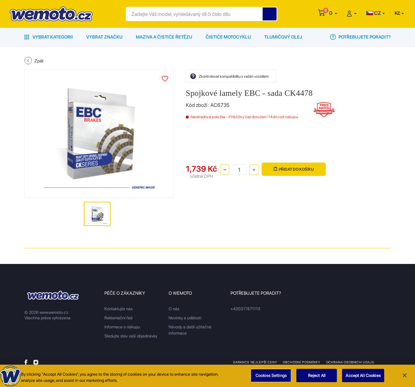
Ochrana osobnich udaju (350, 362)
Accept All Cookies (363, 377)
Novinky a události (185, 317)
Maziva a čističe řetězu (164, 37)
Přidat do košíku (294, 169)
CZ (373, 13)
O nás (174, 308)
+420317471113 (245, 308)
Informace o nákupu (122, 326)
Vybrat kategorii (48, 37)
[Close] (404, 377)
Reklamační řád (118, 317)
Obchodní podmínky (301, 362)
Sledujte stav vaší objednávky (130, 336)
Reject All (317, 377)
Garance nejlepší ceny (255, 362)
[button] (333, 13)
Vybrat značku (104, 37)
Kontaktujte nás (118, 308)
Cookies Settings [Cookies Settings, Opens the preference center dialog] (271, 377)
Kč (397, 13)
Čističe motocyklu (228, 37)
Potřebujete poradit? (360, 37)
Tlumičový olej (283, 37)
